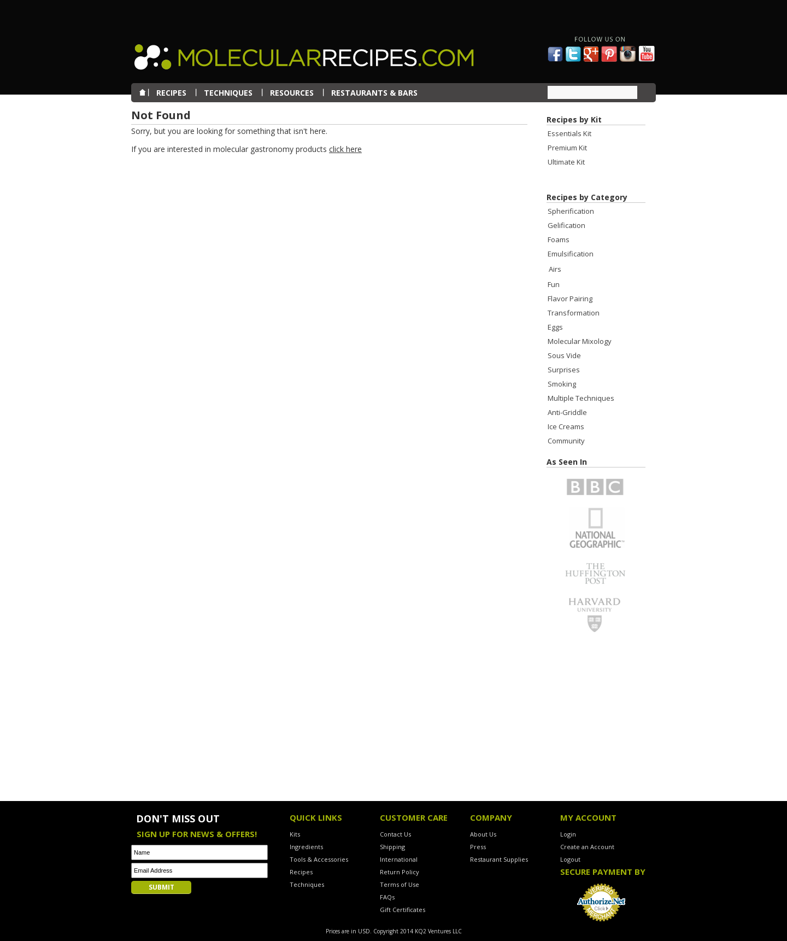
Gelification (566, 225)
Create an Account (587, 847)
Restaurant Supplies (499, 859)
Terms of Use (399, 884)
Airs (555, 269)
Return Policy (399, 872)
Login (568, 834)
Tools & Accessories (319, 859)
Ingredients (306, 847)
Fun (554, 284)
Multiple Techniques (581, 398)
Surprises (564, 370)
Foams (558, 239)
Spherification (571, 211)
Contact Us (395, 834)
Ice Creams (566, 426)
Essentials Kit (569, 133)
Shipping (392, 847)
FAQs (387, 897)
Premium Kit (567, 148)
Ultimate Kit (566, 162)
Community (566, 441)
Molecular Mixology (580, 341)
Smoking (562, 384)
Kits (295, 834)
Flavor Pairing (570, 298)
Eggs (555, 327)
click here (345, 149)
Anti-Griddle (567, 412)
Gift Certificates (402, 909)
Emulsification (571, 254)
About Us (483, 834)
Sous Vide (564, 355)
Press (478, 847)
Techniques (307, 884)
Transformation (574, 313)
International (399, 859)
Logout (570, 859)
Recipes (301, 872)
